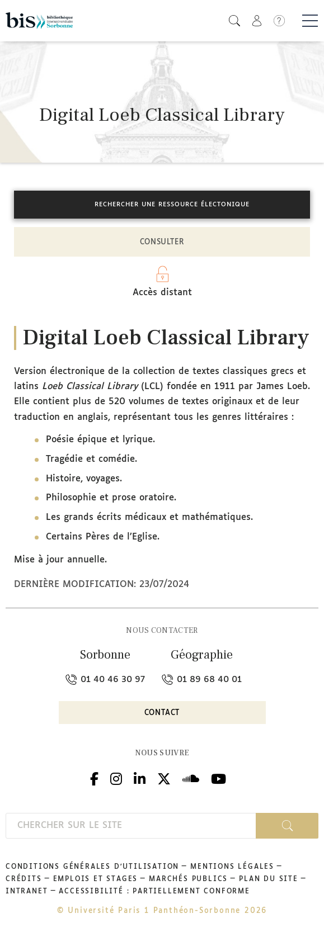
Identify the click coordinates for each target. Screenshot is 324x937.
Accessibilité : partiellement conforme (154, 891)
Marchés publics (188, 879)
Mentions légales (232, 867)
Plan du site (268, 879)
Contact (162, 713)
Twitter (164, 777)
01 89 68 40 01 (202, 679)
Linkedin (139, 777)
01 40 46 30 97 (105, 679)
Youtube (218, 777)
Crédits (24, 879)
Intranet (27, 891)
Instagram (116, 777)
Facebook (94, 777)
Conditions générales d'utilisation (92, 867)
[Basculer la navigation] (310, 20)
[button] (234, 20)
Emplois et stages (95, 879)
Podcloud (190, 777)
